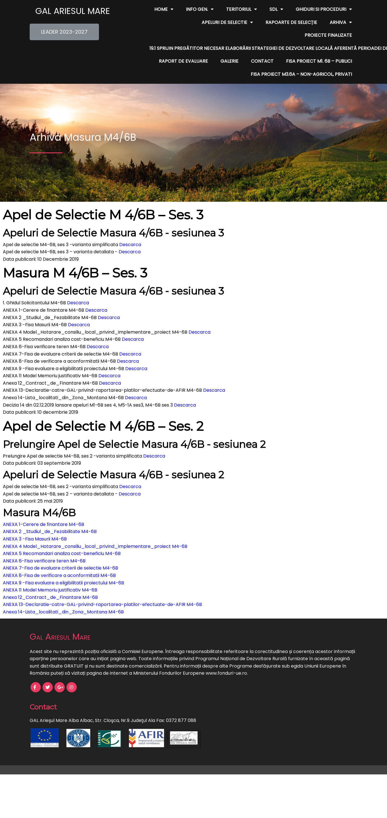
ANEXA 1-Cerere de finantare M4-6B (43, 511)
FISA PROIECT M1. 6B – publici (319, 48)
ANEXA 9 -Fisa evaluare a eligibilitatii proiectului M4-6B (63, 569)
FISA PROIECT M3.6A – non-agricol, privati (301, 61)
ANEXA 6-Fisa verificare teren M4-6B (44, 547)
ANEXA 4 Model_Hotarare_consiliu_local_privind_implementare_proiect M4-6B (95, 533)
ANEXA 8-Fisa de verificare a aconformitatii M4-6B (59, 562)
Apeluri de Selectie (167, 22)
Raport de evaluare (183, 48)
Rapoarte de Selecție (231, 22)
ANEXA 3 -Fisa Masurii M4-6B (35, 526)
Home (163, 9)
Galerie (229, 48)
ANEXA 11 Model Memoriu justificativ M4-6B (50, 577)
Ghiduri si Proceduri (324, 9)
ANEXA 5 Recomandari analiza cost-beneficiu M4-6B (62, 540)
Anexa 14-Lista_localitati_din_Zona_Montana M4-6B (63, 598)
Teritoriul (241, 9)
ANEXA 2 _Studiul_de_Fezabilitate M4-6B (50, 518)
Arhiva (281, 22)
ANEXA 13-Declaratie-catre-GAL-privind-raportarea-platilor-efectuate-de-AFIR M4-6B (102, 591)
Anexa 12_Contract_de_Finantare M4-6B (50, 584)
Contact (262, 48)
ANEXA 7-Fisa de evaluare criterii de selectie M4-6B (60, 555)
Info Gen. (200, 9)
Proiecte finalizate (328, 22)
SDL (276, 9)
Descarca (130, 231)
